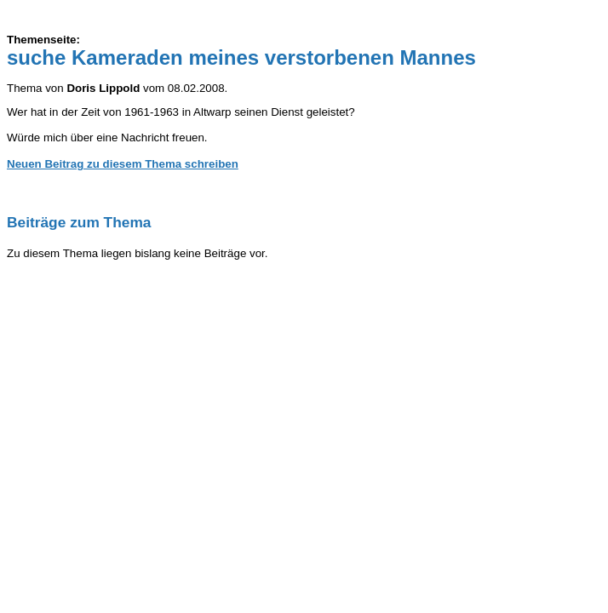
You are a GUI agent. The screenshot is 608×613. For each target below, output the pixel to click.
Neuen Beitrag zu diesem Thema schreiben (122, 164)
